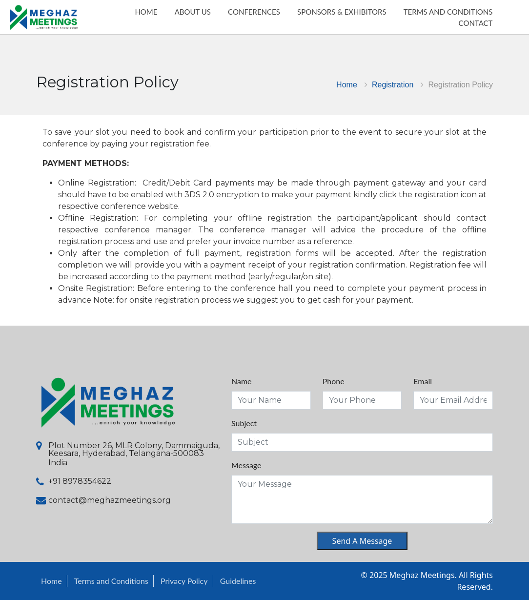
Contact (490, 32)
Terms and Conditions (111, 580)
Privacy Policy (184, 580)
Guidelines (238, 580)
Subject (244, 423)
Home (346, 84)
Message (246, 465)
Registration (392, 84)
